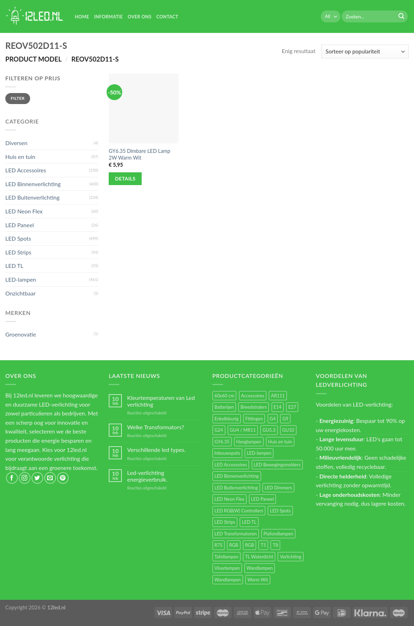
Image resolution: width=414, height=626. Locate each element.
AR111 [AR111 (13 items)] (278, 395)
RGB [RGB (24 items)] (233, 545)
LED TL (14, 265)
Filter (17, 98)
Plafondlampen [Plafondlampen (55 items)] (278, 533)
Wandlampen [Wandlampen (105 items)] (259, 568)
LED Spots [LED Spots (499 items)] (280, 510)
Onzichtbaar (20, 293)
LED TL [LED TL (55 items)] (249, 522)
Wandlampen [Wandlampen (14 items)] (228, 579)
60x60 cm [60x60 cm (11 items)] (224, 395)
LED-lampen (20, 279)
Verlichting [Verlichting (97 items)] (290, 556)
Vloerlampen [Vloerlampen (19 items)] (227, 568)
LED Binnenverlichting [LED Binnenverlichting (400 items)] (237, 476)
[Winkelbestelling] (365, 51)
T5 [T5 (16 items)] (263, 545)
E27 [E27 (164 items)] (292, 407)
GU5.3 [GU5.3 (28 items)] (269, 430)
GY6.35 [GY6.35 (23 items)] (222, 441)
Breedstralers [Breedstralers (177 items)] (253, 407)
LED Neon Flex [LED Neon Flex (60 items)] (229, 499)
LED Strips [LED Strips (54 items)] (225, 522)
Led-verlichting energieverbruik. (147, 476)
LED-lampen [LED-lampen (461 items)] (259, 453)
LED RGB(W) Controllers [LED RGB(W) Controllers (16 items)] (239, 510)
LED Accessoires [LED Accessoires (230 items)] (231, 464)
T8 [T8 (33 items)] (275, 545)
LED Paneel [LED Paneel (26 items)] (262, 499)
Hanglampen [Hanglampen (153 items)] (248, 441)
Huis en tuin (20, 156)
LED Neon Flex (23, 211)
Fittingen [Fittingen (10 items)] (254, 418)
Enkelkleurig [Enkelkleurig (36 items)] (227, 418)
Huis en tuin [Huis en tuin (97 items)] (280, 441)
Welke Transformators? (155, 427)
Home (82, 16)
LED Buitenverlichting (32, 197)
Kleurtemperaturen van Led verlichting (161, 401)
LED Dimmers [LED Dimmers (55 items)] (278, 487)
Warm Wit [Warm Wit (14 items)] (258, 579)
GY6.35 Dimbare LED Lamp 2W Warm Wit (139, 154)
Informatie (108, 16)
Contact (167, 16)
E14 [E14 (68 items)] (278, 407)
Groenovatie (20, 334)
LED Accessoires (25, 170)
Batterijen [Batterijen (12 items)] (224, 407)
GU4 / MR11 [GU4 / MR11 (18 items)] (243, 430)
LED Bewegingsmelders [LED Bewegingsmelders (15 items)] (277, 464)
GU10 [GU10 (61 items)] (288, 430)
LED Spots (18, 238)
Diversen (16, 142)
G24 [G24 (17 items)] (219, 430)
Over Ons (140, 16)
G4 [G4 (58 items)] (273, 418)
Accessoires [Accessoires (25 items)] (252, 395)
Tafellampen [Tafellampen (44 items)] (226, 556)
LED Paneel (19, 225)
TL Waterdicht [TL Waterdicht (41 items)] (259, 556)
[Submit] (401, 17)
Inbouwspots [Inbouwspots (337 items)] (227, 453)
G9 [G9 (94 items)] (285, 418)
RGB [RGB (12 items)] (249, 545)
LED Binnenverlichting (33, 183)
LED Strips (18, 252)
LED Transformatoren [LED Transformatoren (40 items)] (236, 533)
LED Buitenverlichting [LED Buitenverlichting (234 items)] (236, 487)
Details (125, 179)
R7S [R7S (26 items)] (218, 545)
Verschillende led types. (156, 449)
